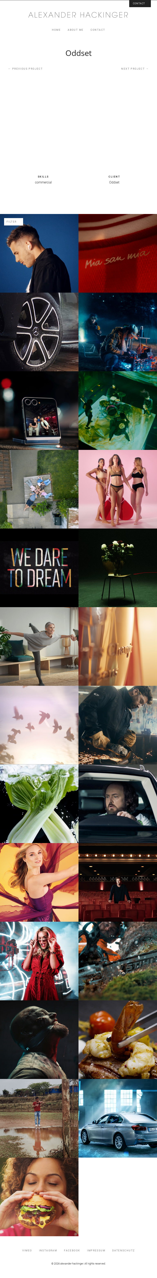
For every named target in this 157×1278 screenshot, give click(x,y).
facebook (72, 1250)
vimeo (27, 1250)
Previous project (25, 68)
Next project (135, 68)
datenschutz (123, 1250)
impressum (96, 1250)
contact (98, 29)
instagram (48, 1250)
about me (75, 29)
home (56, 29)
